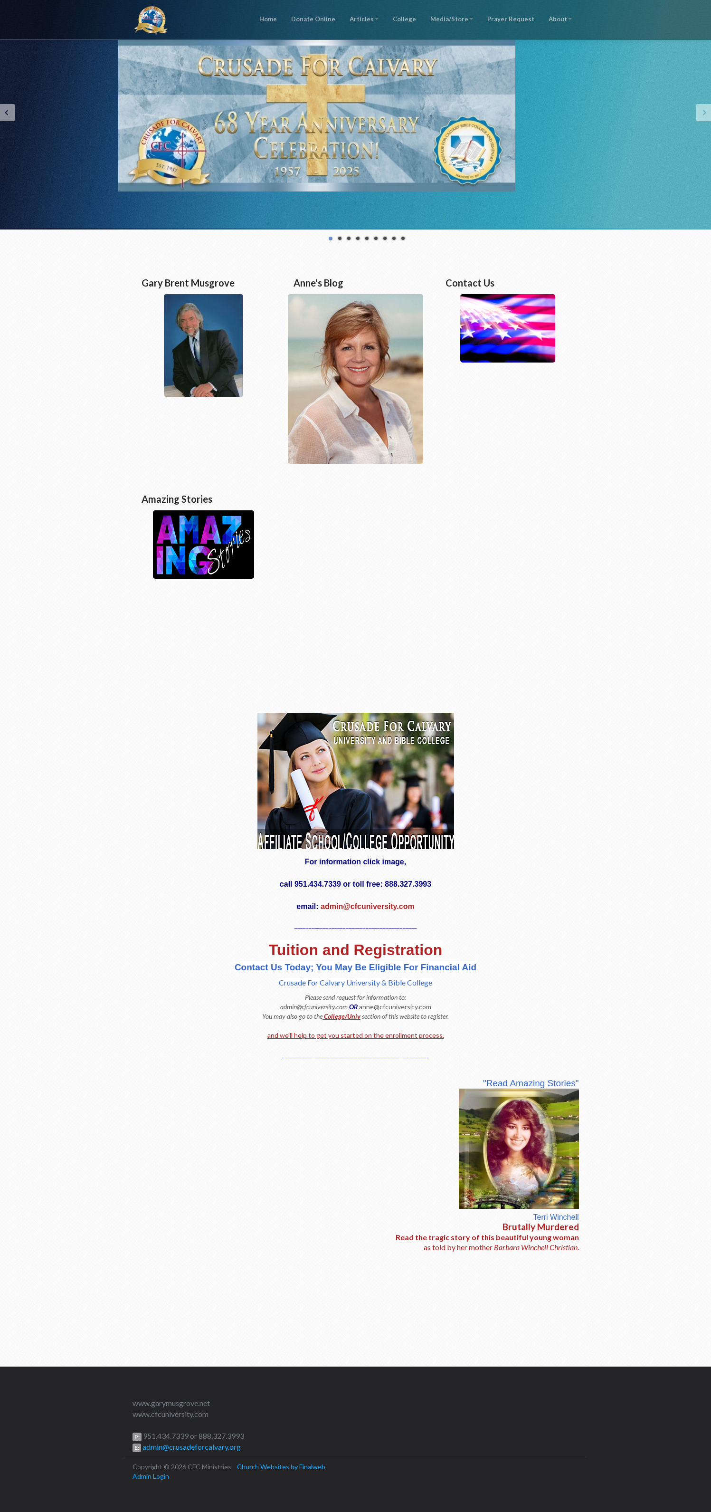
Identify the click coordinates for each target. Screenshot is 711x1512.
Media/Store (451, 19)
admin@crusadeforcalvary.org (191, 1446)
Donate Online (313, 19)
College (404, 19)
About (560, 19)
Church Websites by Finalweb (281, 1467)
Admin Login (151, 1476)
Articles (364, 19)
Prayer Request (510, 19)
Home (268, 19)
